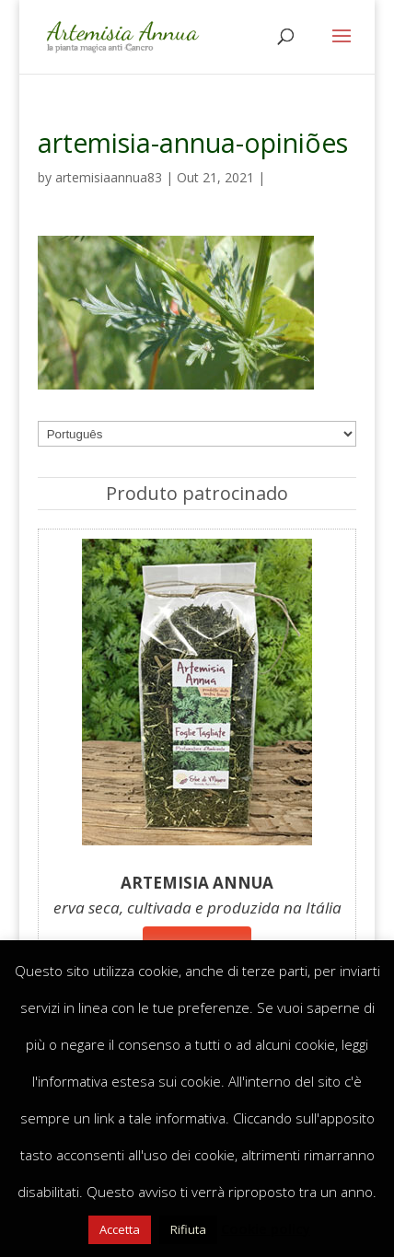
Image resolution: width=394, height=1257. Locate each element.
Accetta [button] (119, 1229)
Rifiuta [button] (188, 1229)
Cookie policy (265, 1228)
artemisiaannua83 (108, 177)
